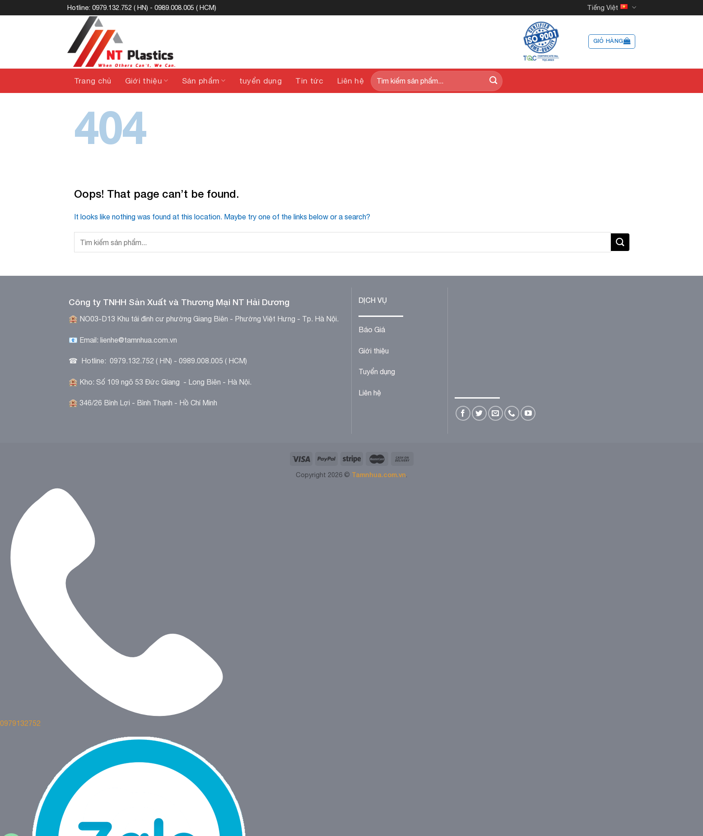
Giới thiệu (146, 80)
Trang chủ (93, 80)
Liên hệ (350, 80)
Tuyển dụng (376, 371)
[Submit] (493, 81)
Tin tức (309, 80)
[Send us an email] (495, 413)
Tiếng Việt (611, 7)
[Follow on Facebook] (463, 413)
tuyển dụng (260, 80)
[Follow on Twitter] (479, 413)
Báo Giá (371, 329)
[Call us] (511, 413)
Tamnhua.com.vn (379, 474)
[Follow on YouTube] (528, 413)
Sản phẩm (204, 80)
